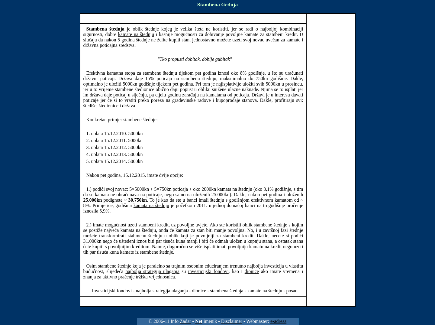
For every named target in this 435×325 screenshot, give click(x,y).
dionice (252, 271)
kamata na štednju (151, 205)
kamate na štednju (136, 34)
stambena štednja (226, 290)
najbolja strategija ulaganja (153, 271)
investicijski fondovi (208, 271)
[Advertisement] (193, 18)
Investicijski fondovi (112, 290)
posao (292, 290)
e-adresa (278, 321)
